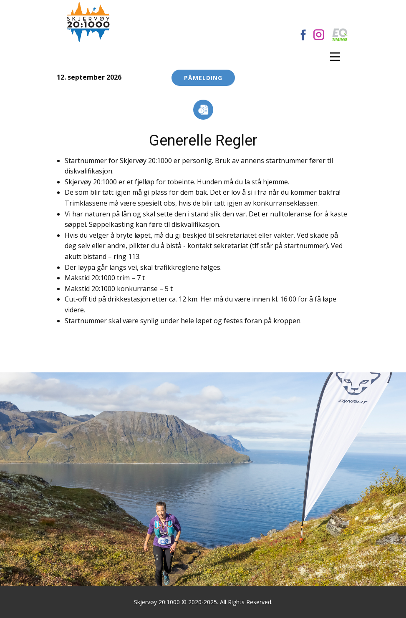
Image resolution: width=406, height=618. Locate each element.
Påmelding (203, 78)
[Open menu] (335, 56)
